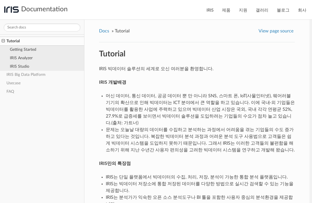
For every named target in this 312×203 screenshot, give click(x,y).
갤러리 (262, 10)
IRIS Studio (19, 66)
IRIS (210, 10)
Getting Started (23, 49)
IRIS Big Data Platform (26, 74)
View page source (276, 31)
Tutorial (11, 41)
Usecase (13, 83)
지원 (243, 10)
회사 (302, 10)
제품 (226, 10)
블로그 (283, 10)
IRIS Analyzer (21, 58)
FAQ (10, 91)
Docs (104, 31)
